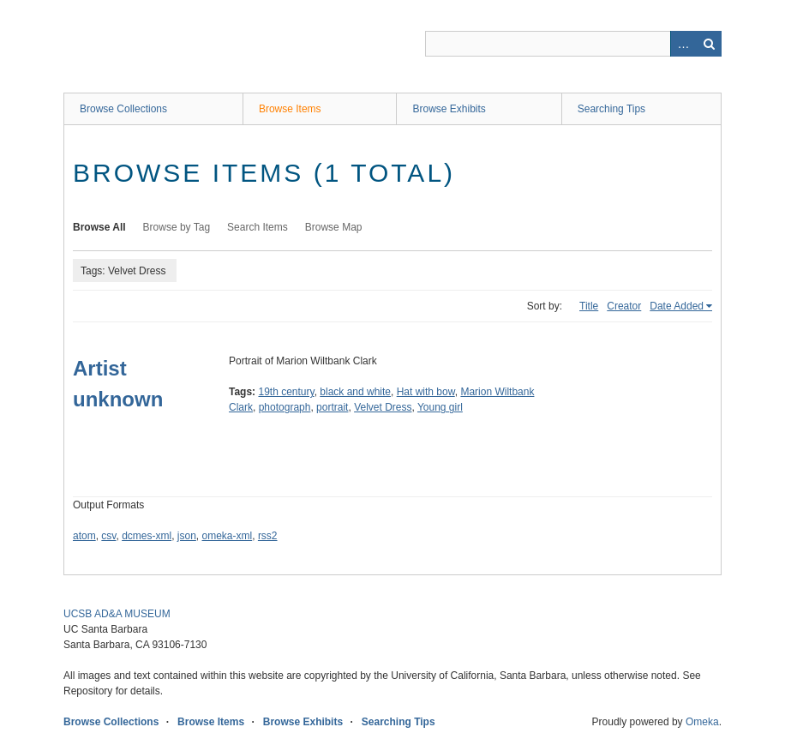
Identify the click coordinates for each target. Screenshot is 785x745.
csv (108, 536)
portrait (332, 407)
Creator (624, 306)
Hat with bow (426, 392)
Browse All (99, 227)
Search (709, 44)
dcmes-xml (146, 536)
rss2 (268, 536)
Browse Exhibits (448, 109)
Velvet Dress (382, 407)
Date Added (677, 306)
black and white (355, 392)
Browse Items (290, 109)
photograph (285, 407)
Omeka (702, 722)
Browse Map (334, 227)
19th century (286, 392)
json (186, 536)
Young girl (440, 407)
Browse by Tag (177, 227)
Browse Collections (123, 109)
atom (84, 536)
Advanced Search (683, 44)
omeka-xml (227, 536)
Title (588, 306)
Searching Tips (611, 109)
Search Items (257, 227)
